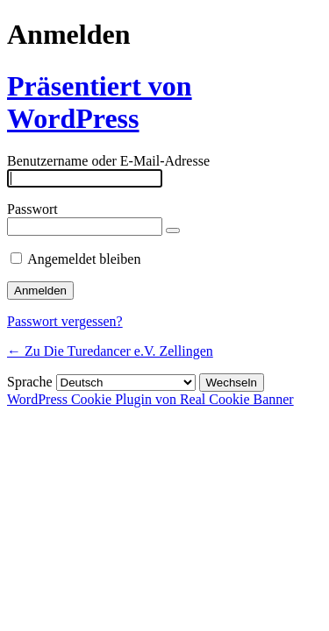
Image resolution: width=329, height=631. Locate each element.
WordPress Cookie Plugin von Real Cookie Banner (150, 399)
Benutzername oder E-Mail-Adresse (108, 160)
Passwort (32, 209)
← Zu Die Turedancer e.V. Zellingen (110, 351)
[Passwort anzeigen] (173, 230)
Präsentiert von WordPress (99, 102)
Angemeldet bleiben (83, 259)
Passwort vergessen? (65, 321)
